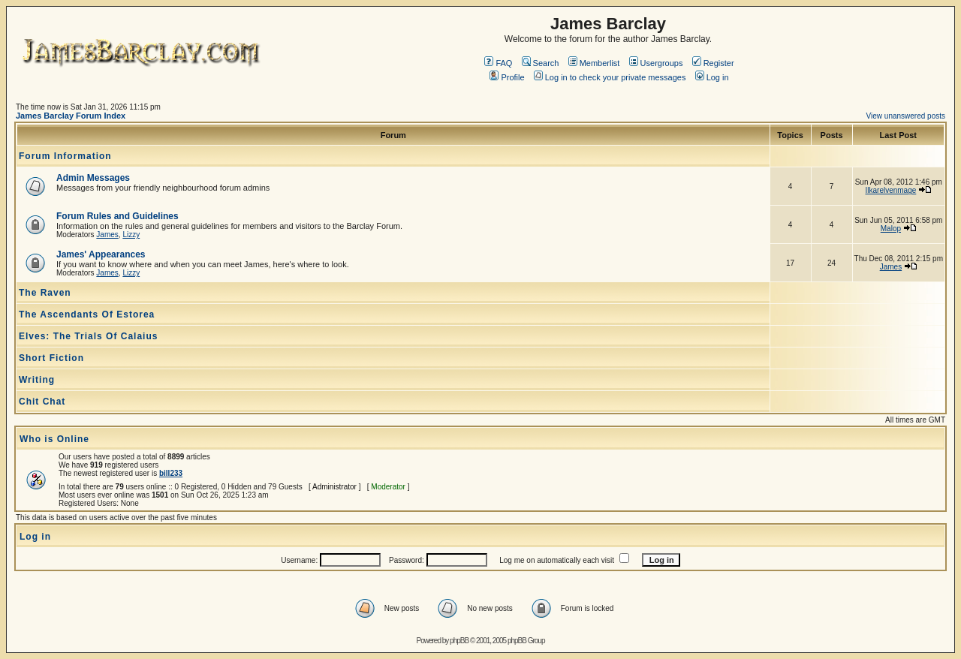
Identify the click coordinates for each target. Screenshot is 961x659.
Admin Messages (93, 178)
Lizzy (131, 234)
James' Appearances (100, 254)
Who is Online (54, 439)
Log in (712, 77)
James (107, 234)
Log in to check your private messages (610, 77)
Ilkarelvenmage (890, 190)
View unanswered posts (905, 116)
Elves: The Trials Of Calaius (88, 336)
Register (713, 63)
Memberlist (594, 63)
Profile (507, 77)
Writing (37, 380)
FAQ (498, 63)
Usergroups (656, 63)
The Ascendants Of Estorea (87, 314)
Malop (891, 228)
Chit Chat (42, 401)
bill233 (170, 473)
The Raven (45, 292)
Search (540, 63)
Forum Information (65, 156)
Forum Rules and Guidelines (117, 216)
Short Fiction (51, 358)
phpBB (459, 640)
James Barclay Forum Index (70, 115)
